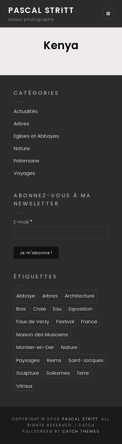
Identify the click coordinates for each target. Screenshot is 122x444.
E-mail (23, 221)
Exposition (80, 308)
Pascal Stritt (41, 10)
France (89, 321)
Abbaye (25, 295)
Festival (65, 321)
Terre (83, 372)
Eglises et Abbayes (36, 135)
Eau (57, 308)
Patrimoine (26, 160)
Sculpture (27, 372)
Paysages (28, 360)
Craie (39, 308)
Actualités (26, 111)
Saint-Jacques (85, 360)
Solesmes (58, 372)
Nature (22, 148)
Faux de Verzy (32, 321)
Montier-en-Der (35, 347)
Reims (54, 360)
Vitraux (24, 385)
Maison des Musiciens (42, 334)
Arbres (21, 123)
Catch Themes (81, 431)
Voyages (24, 173)
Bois (21, 308)
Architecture (79, 295)
